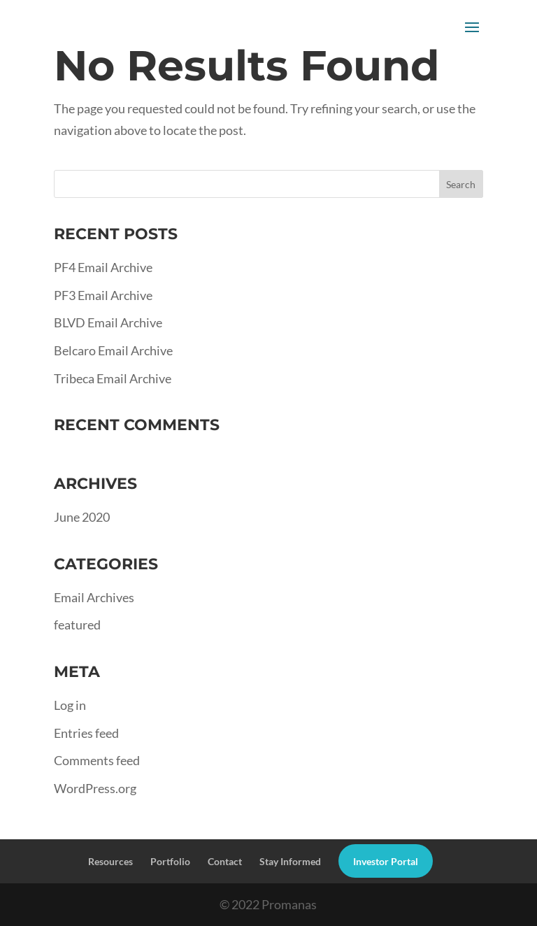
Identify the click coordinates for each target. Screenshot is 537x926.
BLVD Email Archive (108, 322)
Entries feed (86, 733)
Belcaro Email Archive (113, 350)
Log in (70, 705)
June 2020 (82, 517)
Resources (110, 861)
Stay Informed (290, 861)
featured (77, 624)
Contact (225, 861)
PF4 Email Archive (103, 267)
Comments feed (97, 760)
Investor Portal (385, 861)
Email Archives (94, 597)
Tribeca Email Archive (112, 378)
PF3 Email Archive (103, 295)
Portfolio (170, 861)
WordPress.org (95, 788)
